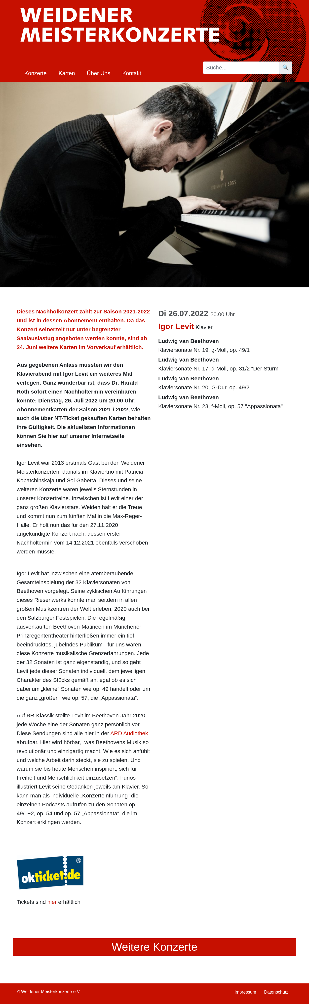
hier (52, 902)
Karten (67, 73)
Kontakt (131, 73)
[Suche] (241, 67)
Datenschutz (276, 992)
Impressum (245, 992)
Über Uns (99, 73)
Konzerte (35, 73)
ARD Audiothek (129, 733)
